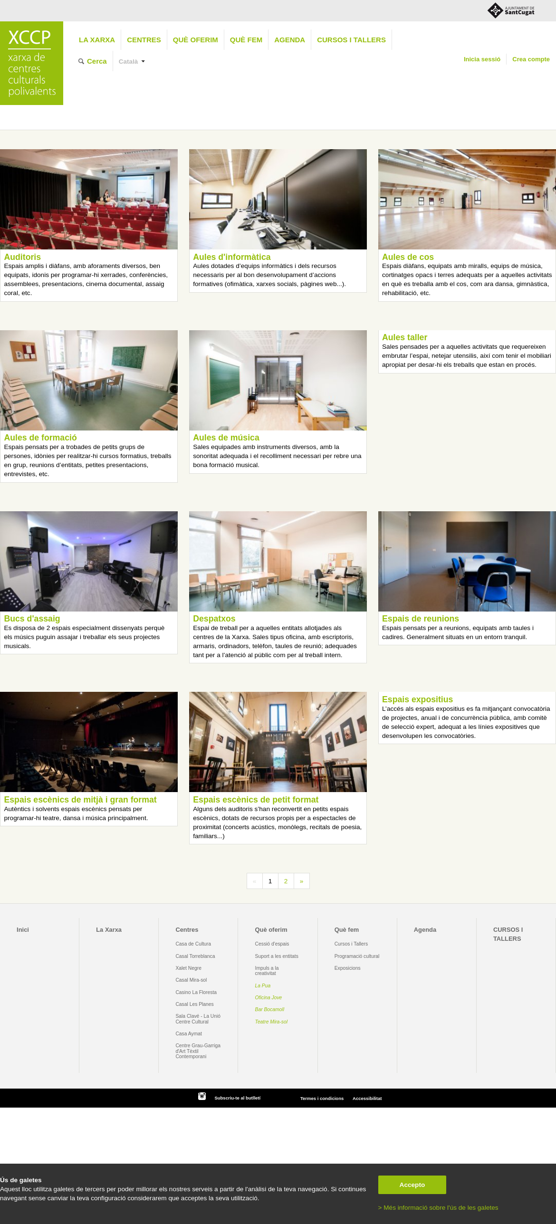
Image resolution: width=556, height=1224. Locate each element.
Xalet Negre (188, 968)
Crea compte (531, 59)
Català (128, 61)
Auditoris (22, 257)
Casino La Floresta (196, 992)
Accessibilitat (367, 1098)
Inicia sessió (482, 59)
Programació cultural (357, 956)
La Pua (263, 985)
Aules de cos (408, 257)
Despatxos (214, 618)
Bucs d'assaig (32, 618)
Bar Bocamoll (269, 1009)
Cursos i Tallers (351, 944)
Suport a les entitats (276, 956)
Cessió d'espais (272, 944)
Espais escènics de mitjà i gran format (80, 799)
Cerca (97, 61)
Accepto (412, 1184)
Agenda (289, 40)
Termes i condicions (322, 1098)
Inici (23, 929)
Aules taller (404, 337)
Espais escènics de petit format (255, 799)
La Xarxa (97, 40)
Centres (144, 40)
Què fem (246, 40)
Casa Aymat (188, 1033)
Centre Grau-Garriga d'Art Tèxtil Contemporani (197, 1051)
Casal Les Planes (194, 1004)
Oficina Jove (268, 997)
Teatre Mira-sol (271, 1021)
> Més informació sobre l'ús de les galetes (438, 1207)
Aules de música (226, 437)
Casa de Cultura (193, 944)
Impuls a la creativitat (267, 971)
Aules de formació (40, 437)
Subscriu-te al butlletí (237, 1097)
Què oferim (195, 40)
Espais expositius (417, 699)
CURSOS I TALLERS (351, 40)
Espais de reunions (420, 618)
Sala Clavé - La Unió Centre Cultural (197, 1019)
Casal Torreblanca (195, 956)
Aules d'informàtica (231, 257)
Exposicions (348, 968)
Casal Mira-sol (191, 980)
